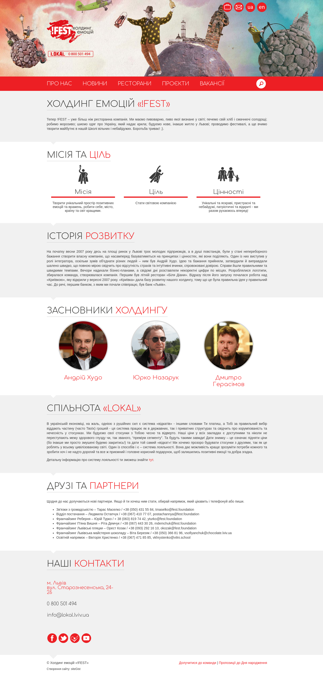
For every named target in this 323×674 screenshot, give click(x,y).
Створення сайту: (58, 669)
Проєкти (175, 84)
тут (151, 460)
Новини (95, 84)
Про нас (59, 84)
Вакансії (212, 84)
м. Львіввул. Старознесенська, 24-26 (80, 587)
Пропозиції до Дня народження (243, 663)
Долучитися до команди (197, 663)
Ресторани (134, 84)
